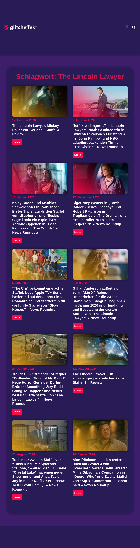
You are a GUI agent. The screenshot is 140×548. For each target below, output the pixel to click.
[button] (133, 27)
